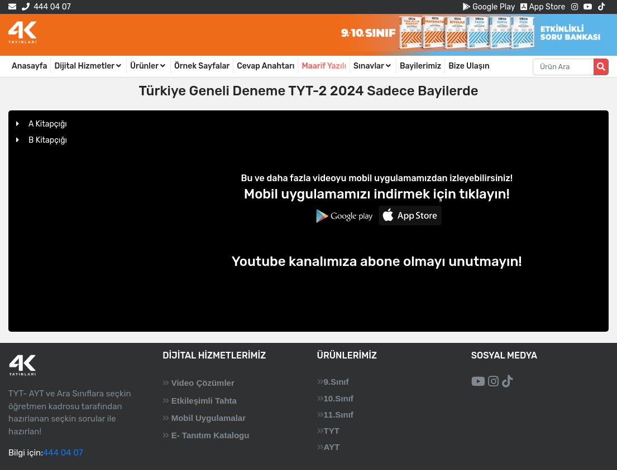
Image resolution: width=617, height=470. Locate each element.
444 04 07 (46, 7)
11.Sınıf (338, 414)
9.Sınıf (336, 381)
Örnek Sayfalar (201, 66)
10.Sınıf (338, 398)
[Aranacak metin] (563, 67)
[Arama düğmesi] (601, 67)
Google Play (489, 7)
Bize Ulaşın (469, 66)
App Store (542, 7)
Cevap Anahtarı (265, 66)
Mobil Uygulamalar (208, 418)
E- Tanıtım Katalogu (210, 435)
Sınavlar (373, 66)
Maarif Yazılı (324, 66)
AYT (332, 447)
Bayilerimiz (420, 66)
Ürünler (148, 66)
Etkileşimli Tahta (204, 400)
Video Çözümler (203, 382)
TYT (331, 430)
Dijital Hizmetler (88, 66)
